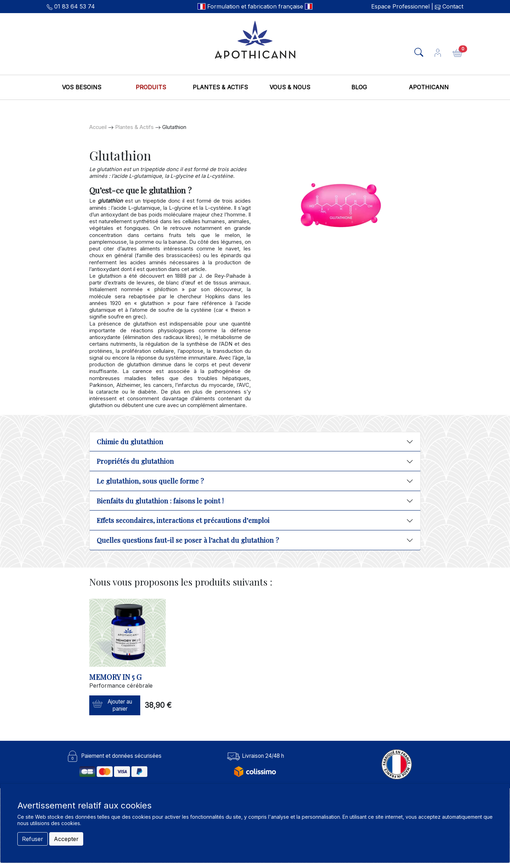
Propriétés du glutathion (135, 461)
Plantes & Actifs (220, 87)
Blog (359, 87)
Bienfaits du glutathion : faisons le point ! (160, 500)
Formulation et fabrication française (255, 6)
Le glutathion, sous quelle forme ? (150, 480)
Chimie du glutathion (130, 441)
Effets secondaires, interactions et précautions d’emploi (183, 520)
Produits (151, 87)
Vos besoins (81, 87)
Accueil (98, 127)
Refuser (32, 838)
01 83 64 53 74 (74, 6)
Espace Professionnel (400, 6)
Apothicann (429, 87)
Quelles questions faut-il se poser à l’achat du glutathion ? (188, 540)
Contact (452, 6)
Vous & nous (290, 87)
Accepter (66, 838)
